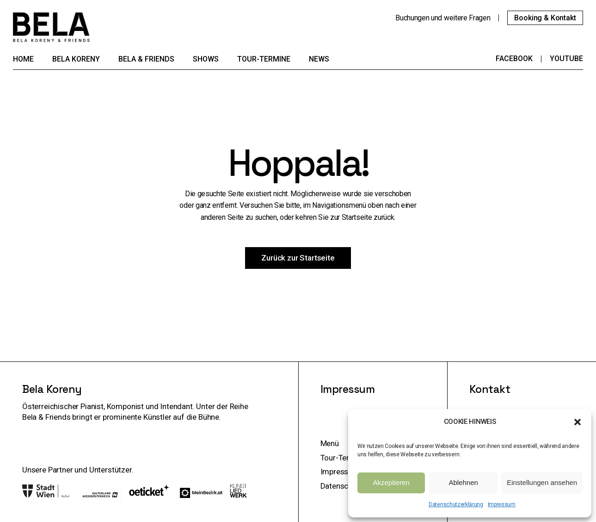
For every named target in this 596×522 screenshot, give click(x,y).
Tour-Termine (343, 457)
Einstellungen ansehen (542, 482)
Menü (329, 443)
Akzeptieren (391, 482)
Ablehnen (463, 482)
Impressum (502, 504)
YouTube (566, 58)
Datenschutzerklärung (456, 504)
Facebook (514, 58)
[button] (577, 422)
